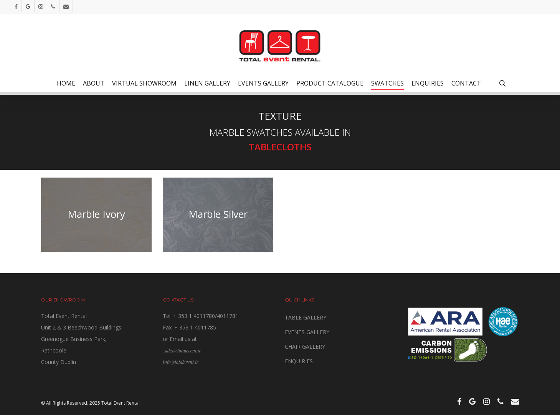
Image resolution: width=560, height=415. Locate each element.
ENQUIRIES (299, 361)
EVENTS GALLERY (307, 332)
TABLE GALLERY (305, 317)
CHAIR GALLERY (305, 346)
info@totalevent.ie (180, 362)
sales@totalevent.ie (182, 350)
